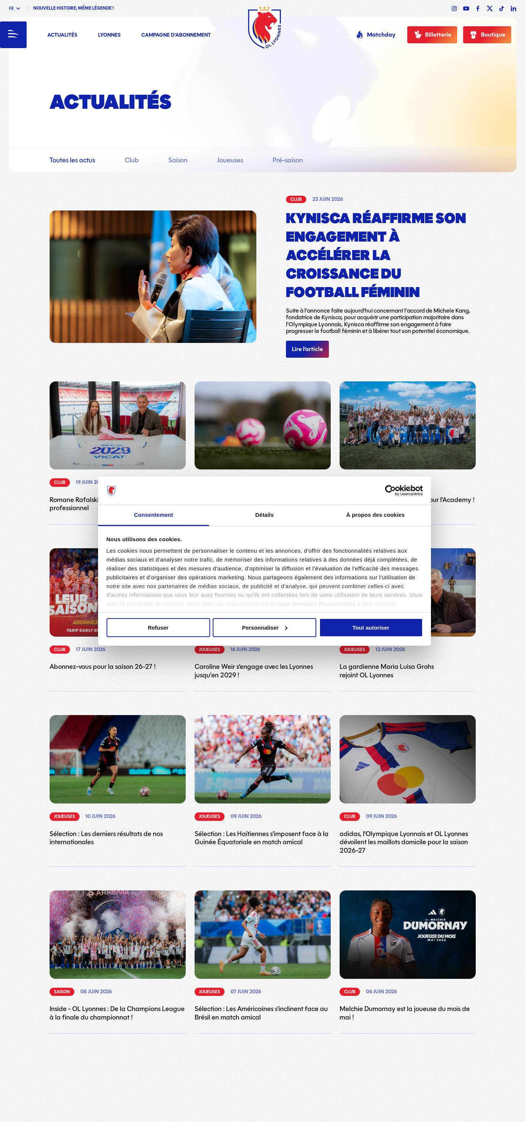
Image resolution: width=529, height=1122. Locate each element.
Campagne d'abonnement (176, 35)
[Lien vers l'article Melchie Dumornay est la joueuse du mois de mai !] (408, 955)
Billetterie (432, 34)
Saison (178, 160)
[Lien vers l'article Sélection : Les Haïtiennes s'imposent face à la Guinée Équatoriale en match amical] (263, 780)
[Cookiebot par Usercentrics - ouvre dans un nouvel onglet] (390, 490)
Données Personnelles (324, 604)
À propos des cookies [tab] (375, 515)
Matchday (375, 34)
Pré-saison (288, 160)
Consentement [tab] (153, 515)
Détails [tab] (264, 515)
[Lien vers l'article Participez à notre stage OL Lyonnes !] (263, 442)
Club (132, 160)
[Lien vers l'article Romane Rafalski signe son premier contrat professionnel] (118, 446)
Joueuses (230, 160)
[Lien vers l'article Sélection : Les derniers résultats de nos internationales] (118, 780)
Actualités (62, 35)
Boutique (487, 34)
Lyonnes (109, 35)
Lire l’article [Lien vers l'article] (307, 349)
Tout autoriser (371, 627)
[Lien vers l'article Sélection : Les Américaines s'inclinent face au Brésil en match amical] (263, 955)
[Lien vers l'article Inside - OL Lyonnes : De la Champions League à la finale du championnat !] (118, 955)
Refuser (158, 627)
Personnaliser (264, 627)
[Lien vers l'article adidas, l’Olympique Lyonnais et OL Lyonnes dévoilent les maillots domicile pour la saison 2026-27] (408, 785)
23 (289, 1064)
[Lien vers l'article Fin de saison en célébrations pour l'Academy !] (408, 442)
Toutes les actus (72, 160)
